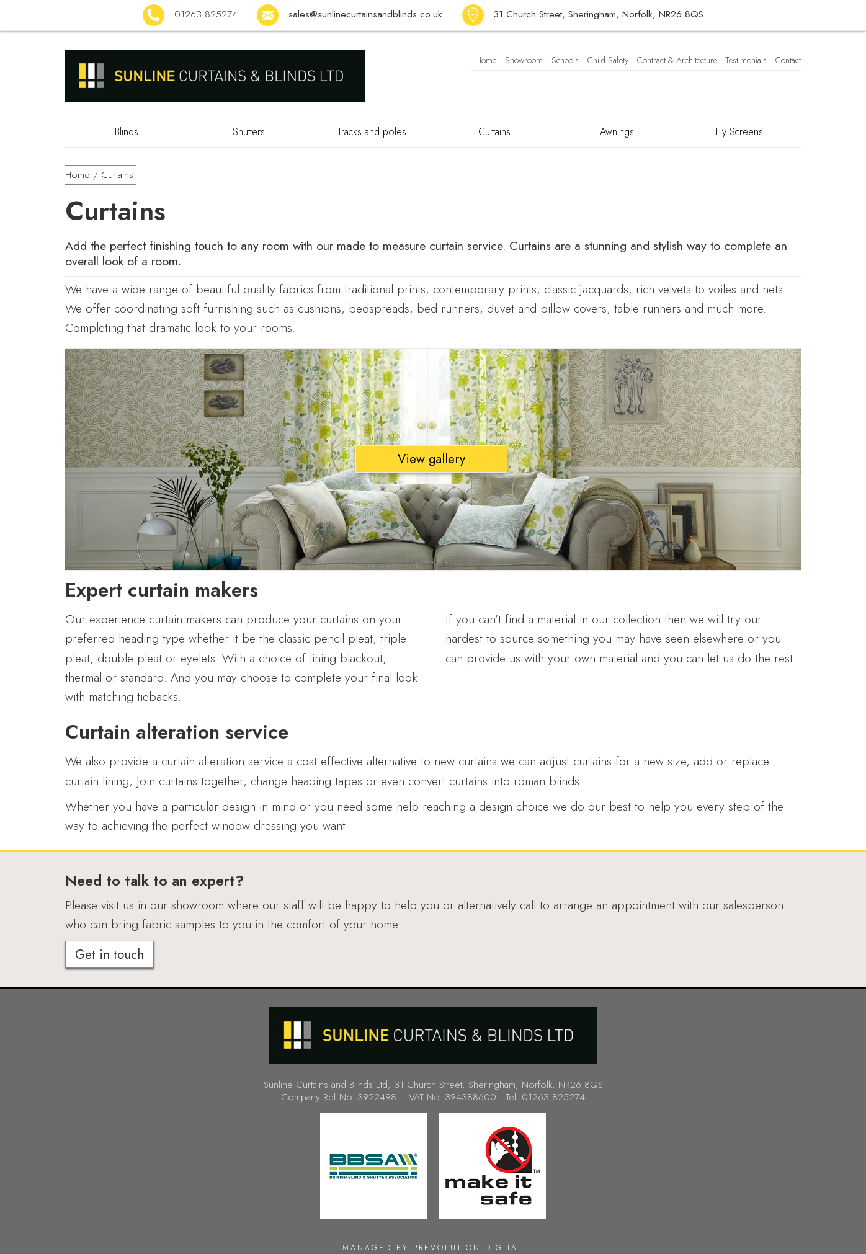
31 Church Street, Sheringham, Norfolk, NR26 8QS (598, 14)
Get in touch (109, 954)
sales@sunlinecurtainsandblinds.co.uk (365, 14)
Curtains (117, 174)
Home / (81, 174)
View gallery (431, 459)
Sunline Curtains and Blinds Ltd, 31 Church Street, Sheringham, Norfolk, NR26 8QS (433, 1084)
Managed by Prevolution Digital (433, 1248)
